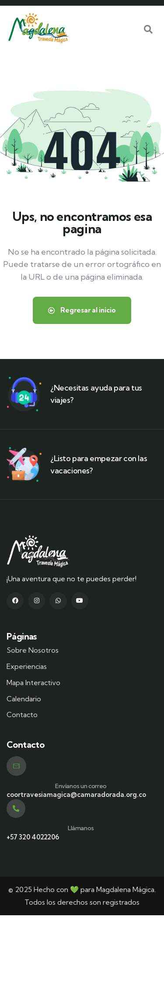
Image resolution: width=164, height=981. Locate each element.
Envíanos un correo (81, 786)
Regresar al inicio (82, 310)
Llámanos (81, 828)
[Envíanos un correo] (16, 766)
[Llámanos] (16, 808)
